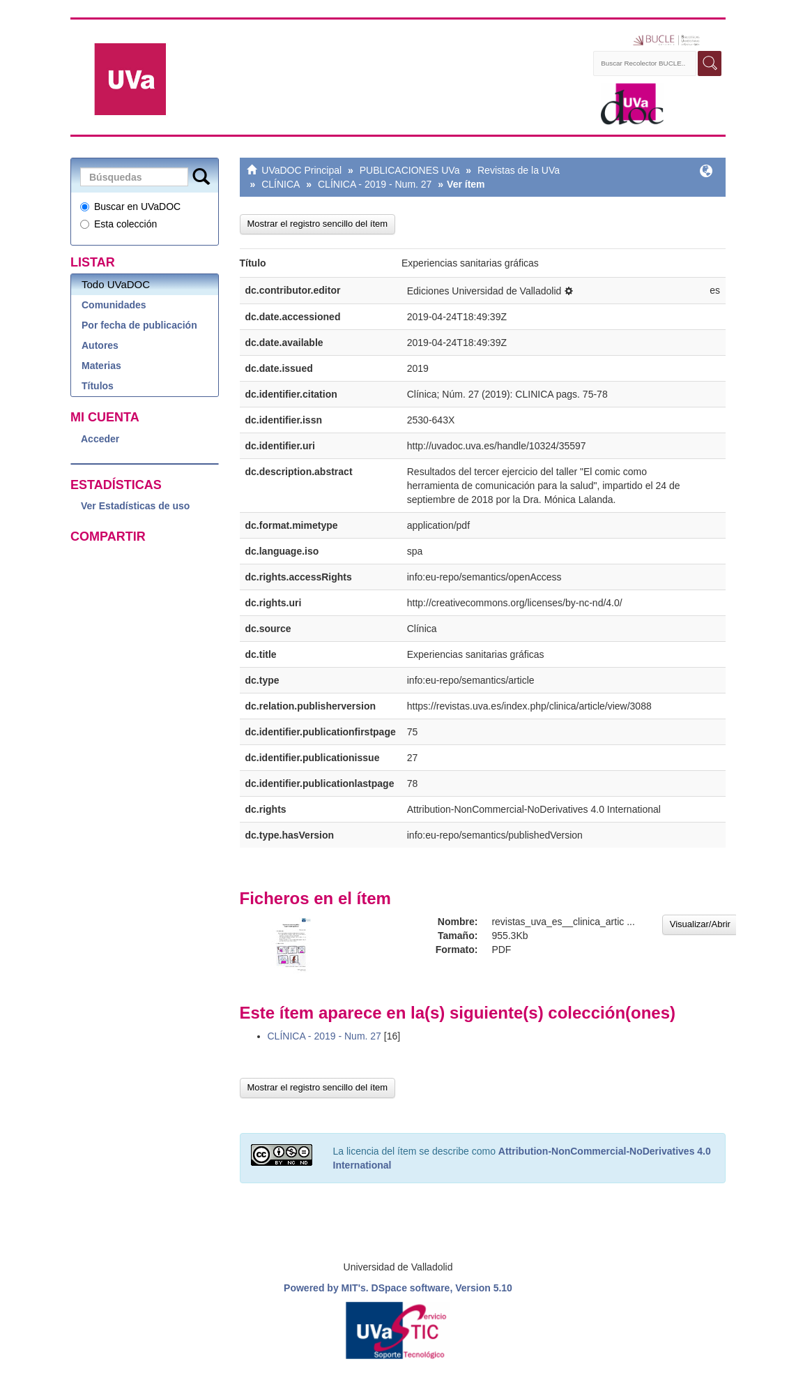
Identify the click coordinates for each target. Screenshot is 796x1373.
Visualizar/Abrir (700, 924)
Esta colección (118, 224)
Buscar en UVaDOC (130, 206)
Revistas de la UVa (518, 170)
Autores (100, 345)
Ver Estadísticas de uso (135, 505)
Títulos (98, 385)
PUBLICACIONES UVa (410, 170)
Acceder (100, 438)
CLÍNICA (280, 184)
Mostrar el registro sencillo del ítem (317, 223)
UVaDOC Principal (301, 170)
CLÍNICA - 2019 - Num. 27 (374, 184)
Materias (101, 365)
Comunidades (114, 304)
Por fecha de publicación (139, 325)
